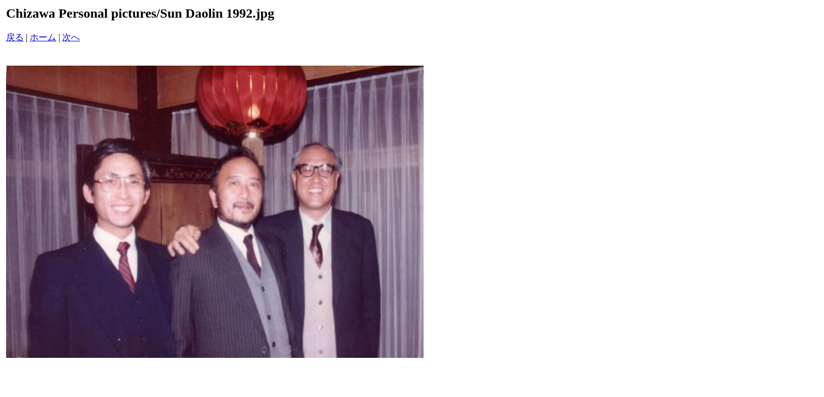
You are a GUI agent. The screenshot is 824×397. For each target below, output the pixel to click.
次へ (71, 37)
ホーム (43, 37)
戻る (15, 37)
